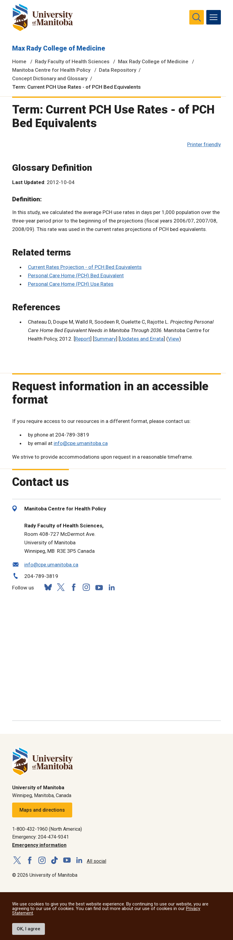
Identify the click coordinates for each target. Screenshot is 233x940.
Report (82, 339)
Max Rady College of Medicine (58, 48)
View (173, 339)
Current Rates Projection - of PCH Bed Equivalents (85, 267)
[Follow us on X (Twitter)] (61, 587)
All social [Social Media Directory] (96, 861)
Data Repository (117, 70)
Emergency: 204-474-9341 (40, 837)
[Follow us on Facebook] (73, 587)
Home (19, 61)
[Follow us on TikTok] (54, 860)
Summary (105, 339)
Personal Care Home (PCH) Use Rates (70, 284)
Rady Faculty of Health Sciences (72, 61)
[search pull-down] (196, 17)
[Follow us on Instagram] (86, 587)
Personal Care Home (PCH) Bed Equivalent (76, 275)
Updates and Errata (142, 339)
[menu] (213, 17)
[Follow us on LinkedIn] (111, 587)
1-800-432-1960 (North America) (47, 829)
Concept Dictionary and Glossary (49, 78)
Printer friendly (204, 144)
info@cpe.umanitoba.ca (81, 443)
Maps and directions (42, 810)
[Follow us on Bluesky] (48, 587)
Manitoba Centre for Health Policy (51, 70)
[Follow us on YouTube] (99, 587)
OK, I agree (28, 929)
